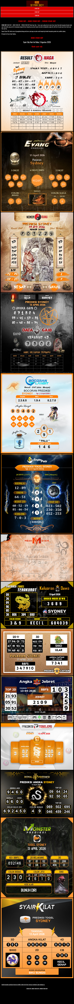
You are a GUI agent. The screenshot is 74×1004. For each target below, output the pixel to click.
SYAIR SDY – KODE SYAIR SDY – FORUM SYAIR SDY (37, 21)
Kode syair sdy (37, 46)
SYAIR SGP (37, 12)
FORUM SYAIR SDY (44, 988)
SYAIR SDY (37, 8)
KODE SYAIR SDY (37, 37)
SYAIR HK (37, 15)
